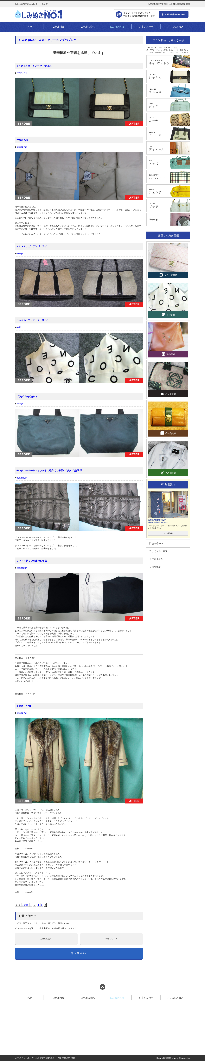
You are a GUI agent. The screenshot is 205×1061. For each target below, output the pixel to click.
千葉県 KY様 (23, 706)
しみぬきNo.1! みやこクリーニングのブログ (48, 40)
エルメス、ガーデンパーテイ (31, 246)
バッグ (20, 254)
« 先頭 (25, 905)
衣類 (19, 327)
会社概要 (155, 567)
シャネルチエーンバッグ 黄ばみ (33, 66)
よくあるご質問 (158, 551)
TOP (29, 26)
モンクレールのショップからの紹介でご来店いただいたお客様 (49, 470)
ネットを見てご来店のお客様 (31, 560)
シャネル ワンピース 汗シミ (32, 320)
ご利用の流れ (88, 26)
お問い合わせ (79, 953)
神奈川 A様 (22, 139)
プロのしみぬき (175, 26)
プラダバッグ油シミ (26, 396)
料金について (111, 939)
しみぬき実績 (117, 26)
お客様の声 (22, 147)
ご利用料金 (58, 26)
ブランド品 (22, 73)
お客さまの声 (146, 26)
